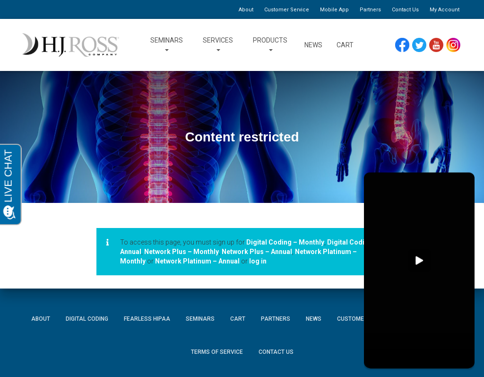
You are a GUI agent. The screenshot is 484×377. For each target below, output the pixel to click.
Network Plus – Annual (257, 251)
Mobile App (334, 10)
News (313, 45)
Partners (370, 10)
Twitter (419, 42)
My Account (444, 10)
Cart (345, 45)
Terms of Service (217, 352)
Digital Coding (87, 319)
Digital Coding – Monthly (285, 242)
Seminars (166, 44)
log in (258, 261)
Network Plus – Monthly (181, 251)
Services (218, 44)
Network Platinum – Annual (197, 261)
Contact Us (405, 10)
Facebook (402, 42)
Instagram (453, 42)
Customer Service (286, 10)
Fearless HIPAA (147, 319)
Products (270, 44)
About (246, 10)
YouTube (436, 42)
